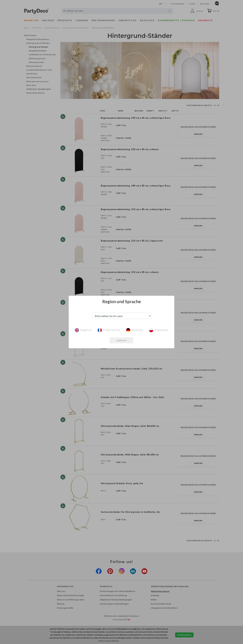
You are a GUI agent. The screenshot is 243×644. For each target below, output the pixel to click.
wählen (121, 340)
